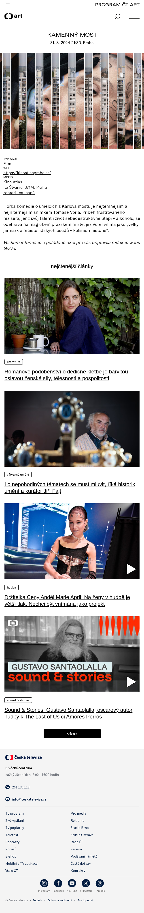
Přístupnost (85, 900)
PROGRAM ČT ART (117, 4)
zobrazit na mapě (19, 192)
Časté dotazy (81, 863)
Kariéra (76, 849)
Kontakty (78, 870)
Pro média (78, 813)
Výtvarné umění (18, 474)
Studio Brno (80, 827)
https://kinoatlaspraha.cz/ (27, 172)
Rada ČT (77, 842)
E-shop (10, 856)
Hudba (11, 587)
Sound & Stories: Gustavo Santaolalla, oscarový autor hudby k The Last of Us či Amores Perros (68, 713)
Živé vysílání (14, 820)
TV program (14, 813)
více (72, 733)
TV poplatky (14, 827)
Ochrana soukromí (60, 900)
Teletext (12, 835)
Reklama (77, 820)
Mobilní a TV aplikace (21, 863)
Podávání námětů (84, 856)
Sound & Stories (18, 700)
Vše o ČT (11, 870)
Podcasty (12, 842)
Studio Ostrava (82, 835)
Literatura (13, 362)
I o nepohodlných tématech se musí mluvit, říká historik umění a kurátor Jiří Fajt (69, 487)
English (37, 900)
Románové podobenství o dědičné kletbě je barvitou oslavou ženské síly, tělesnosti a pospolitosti (66, 375)
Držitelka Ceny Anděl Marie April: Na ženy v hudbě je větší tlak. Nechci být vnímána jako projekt (67, 600)
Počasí (10, 849)
